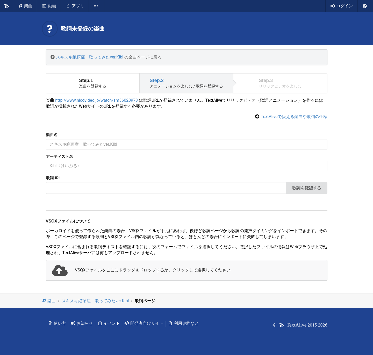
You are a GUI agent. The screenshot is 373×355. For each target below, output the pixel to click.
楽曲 (49, 300)
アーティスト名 (59, 156)
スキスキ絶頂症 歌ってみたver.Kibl (89, 57)
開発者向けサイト (143, 323)
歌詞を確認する (306, 188)
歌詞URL (53, 178)
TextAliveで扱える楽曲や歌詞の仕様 (294, 116)
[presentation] (186, 270)
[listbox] (96, 6)
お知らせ (81, 323)
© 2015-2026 (300, 325)
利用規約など (183, 323)
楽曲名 (52, 134)
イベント (108, 323)
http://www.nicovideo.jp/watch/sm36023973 (96, 100)
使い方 (57, 323)
